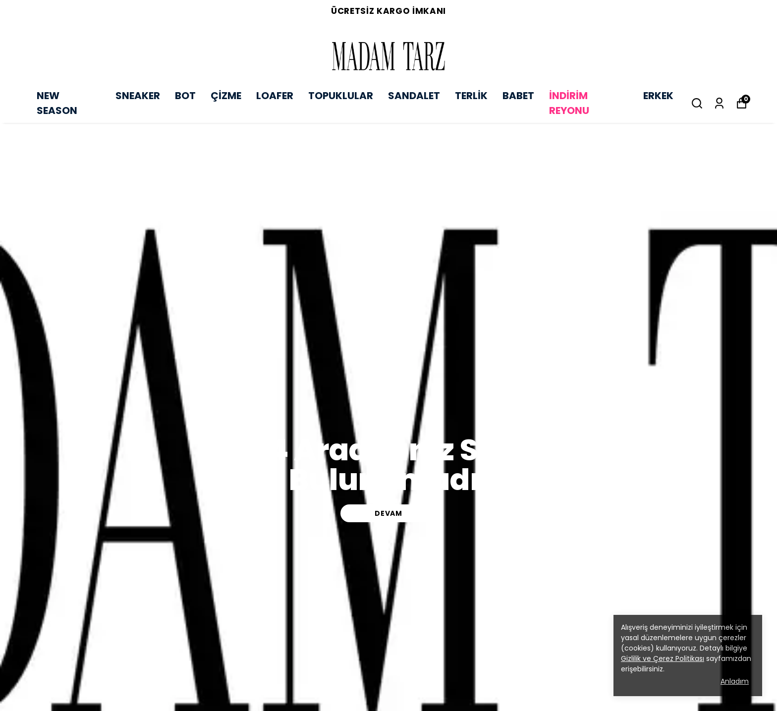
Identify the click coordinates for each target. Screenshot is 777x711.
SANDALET (414, 96)
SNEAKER (137, 96)
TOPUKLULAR (340, 96)
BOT (185, 96)
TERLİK (471, 96)
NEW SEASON (57, 103)
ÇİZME (226, 96)
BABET (518, 96)
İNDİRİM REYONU (569, 103)
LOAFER (274, 96)
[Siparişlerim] (719, 103)
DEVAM (388, 513)
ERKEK (658, 96)
